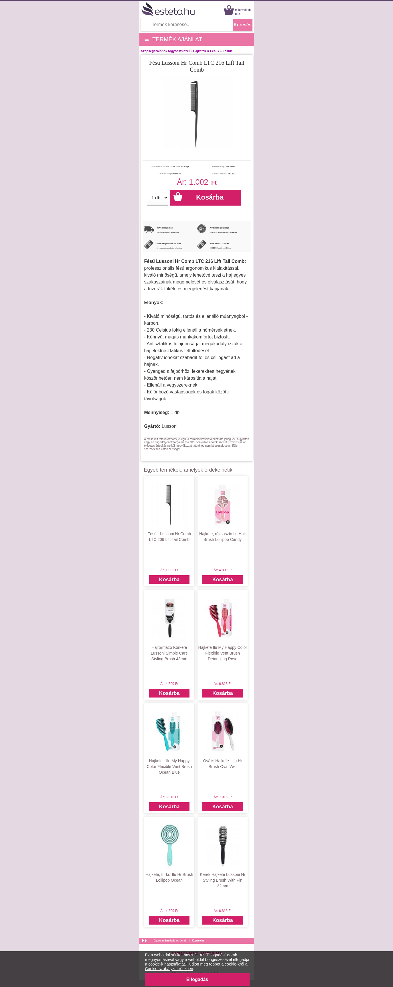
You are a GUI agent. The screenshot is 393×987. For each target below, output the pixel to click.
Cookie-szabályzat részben (169, 968)
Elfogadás (197, 979)
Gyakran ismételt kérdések (170, 940)
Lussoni (169, 426)
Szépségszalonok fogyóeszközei (165, 51)
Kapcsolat (198, 940)
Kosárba (169, 579)
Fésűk (227, 51)
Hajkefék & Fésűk (206, 51)
